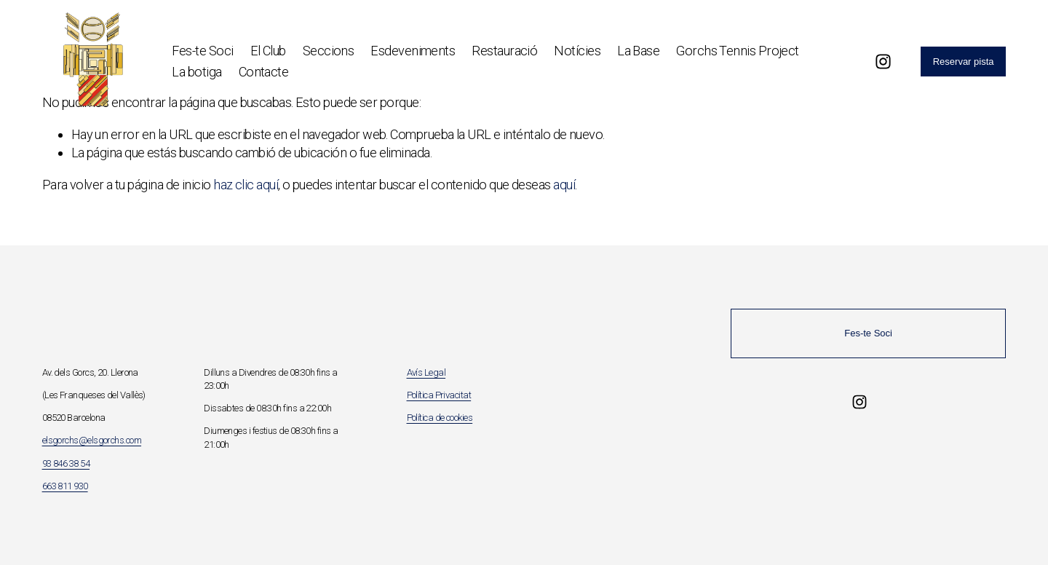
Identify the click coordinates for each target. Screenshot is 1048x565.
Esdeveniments (412, 50)
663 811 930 (65, 486)
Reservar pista (963, 61)
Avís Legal (426, 372)
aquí (564, 184)
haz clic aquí (245, 184)
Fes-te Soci (202, 50)
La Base (638, 50)
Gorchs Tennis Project (737, 50)
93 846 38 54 (66, 463)
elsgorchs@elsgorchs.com (91, 440)
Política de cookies (440, 417)
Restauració (504, 50)
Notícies (577, 50)
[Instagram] (883, 61)
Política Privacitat (439, 395)
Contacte (264, 71)
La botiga (196, 71)
